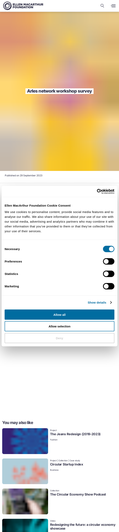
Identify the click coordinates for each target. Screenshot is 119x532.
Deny (59, 338)
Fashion (53, 439)
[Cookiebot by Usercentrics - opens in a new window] (96, 191)
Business (54, 470)
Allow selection (59, 326)
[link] (59, 441)
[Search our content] (102, 6)
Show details (97, 302)
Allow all (59, 314)
